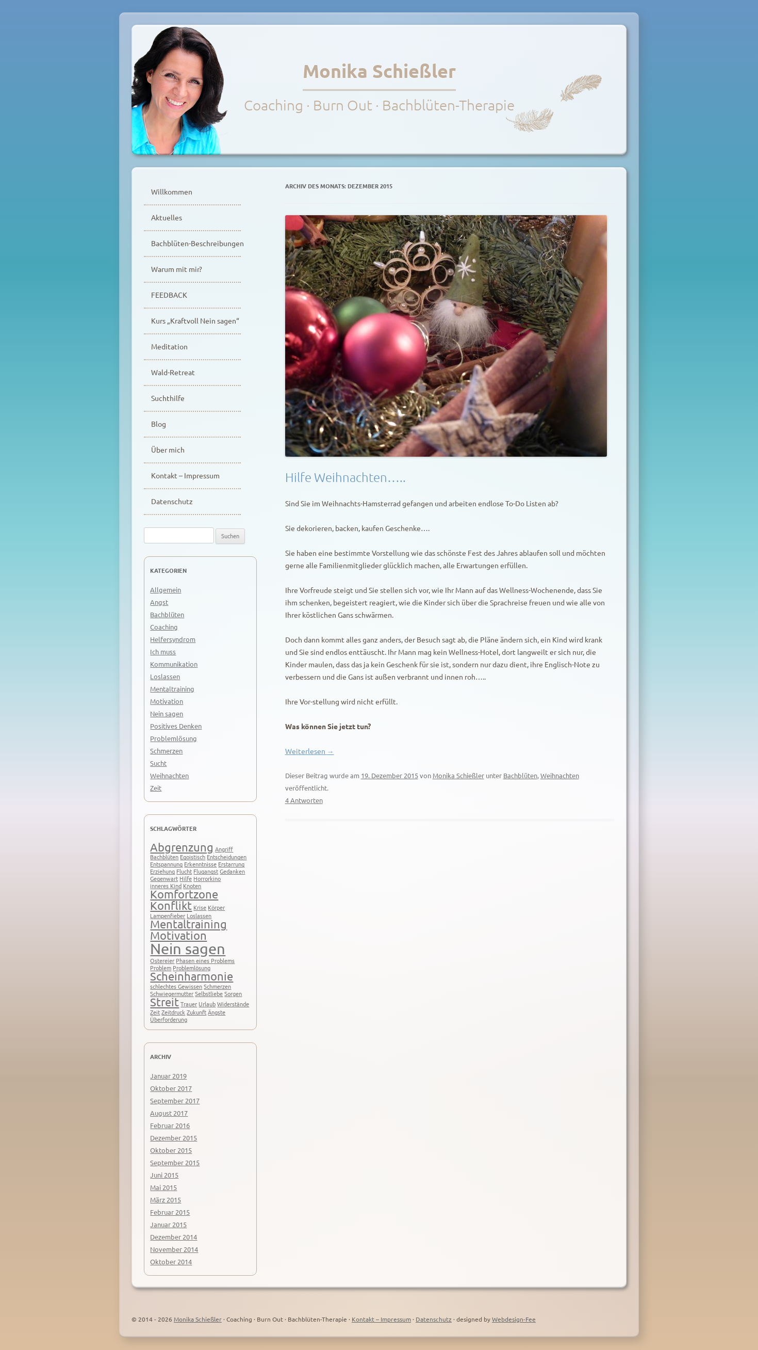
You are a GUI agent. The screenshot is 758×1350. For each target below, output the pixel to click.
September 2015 (175, 1162)
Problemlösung (173, 738)
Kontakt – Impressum (185, 475)
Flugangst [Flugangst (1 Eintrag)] (205, 871)
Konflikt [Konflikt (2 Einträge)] (171, 905)
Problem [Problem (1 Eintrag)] (160, 967)
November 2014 (174, 1249)
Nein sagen (166, 713)
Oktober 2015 (171, 1150)
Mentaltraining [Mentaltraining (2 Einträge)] (188, 923)
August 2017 (169, 1112)
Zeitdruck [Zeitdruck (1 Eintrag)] (173, 1012)
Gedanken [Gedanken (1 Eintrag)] (232, 871)
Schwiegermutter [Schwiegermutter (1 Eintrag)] (171, 993)
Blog (158, 423)
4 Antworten (304, 800)
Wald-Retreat (173, 372)
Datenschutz (172, 501)
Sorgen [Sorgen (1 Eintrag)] (233, 993)
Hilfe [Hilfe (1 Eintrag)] (185, 878)
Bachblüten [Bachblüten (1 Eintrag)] (164, 857)
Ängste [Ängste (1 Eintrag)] (216, 1012)
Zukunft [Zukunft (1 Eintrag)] (196, 1012)
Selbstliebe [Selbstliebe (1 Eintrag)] (209, 993)
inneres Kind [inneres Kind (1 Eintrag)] (166, 885)
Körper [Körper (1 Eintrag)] (216, 907)
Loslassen (165, 676)
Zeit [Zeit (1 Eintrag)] (155, 1012)
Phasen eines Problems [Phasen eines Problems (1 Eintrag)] (205, 960)
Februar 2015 (170, 1212)
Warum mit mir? (176, 269)
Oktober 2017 (171, 1088)
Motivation (166, 701)
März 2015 (165, 1199)
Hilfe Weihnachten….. (345, 477)
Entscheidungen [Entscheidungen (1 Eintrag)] (226, 857)
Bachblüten (520, 775)
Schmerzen (166, 750)
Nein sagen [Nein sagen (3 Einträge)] (187, 948)
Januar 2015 (168, 1224)
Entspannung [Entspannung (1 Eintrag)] (166, 864)
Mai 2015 (163, 1187)
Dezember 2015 (173, 1137)
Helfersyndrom (172, 639)
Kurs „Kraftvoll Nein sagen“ (195, 320)
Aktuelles (166, 217)
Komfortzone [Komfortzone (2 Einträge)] (184, 894)
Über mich (168, 449)
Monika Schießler (379, 70)
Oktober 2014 (171, 1261)
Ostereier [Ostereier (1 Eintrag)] (162, 960)
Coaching (164, 626)
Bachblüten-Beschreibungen (196, 243)
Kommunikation (173, 664)
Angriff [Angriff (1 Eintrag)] (224, 849)
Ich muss (163, 651)
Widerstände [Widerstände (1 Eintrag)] (233, 1004)
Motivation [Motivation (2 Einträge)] (178, 935)
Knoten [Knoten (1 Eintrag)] (192, 885)
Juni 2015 (164, 1174)
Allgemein (165, 589)
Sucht (158, 763)
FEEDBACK (169, 294)
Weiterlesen (309, 751)
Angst (159, 602)
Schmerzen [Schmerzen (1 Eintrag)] (217, 986)
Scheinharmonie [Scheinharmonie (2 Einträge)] (191, 976)
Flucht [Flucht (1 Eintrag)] (184, 871)
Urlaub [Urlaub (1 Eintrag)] (207, 1004)
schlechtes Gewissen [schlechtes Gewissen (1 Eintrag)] (176, 986)
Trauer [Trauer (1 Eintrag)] (188, 1004)
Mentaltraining (172, 688)
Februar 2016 (170, 1125)
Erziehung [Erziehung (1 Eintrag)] (162, 871)
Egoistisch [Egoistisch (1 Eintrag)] (192, 857)
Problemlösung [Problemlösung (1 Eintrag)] (191, 967)
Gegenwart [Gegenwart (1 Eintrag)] (164, 878)
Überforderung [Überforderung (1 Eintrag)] (168, 1019)
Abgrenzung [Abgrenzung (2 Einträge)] (181, 847)
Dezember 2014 (173, 1236)
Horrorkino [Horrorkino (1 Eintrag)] (207, 878)
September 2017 (175, 1100)
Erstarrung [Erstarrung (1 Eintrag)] (231, 864)
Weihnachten (559, 775)
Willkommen (171, 191)
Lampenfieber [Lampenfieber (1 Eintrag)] (167, 915)
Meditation (169, 346)
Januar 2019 (168, 1075)
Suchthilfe (168, 398)
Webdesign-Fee (514, 1319)
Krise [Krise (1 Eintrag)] (199, 907)
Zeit (155, 787)
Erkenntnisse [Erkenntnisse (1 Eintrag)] (200, 864)
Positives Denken (176, 725)
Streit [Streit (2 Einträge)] (164, 1001)
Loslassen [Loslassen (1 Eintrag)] (199, 915)
